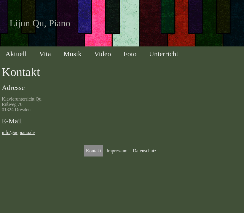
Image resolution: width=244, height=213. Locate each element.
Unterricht (163, 54)
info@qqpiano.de (18, 132)
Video (102, 54)
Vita (45, 54)
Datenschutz (144, 150)
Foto (129, 54)
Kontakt (93, 150)
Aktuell (16, 54)
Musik (72, 54)
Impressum (116, 150)
